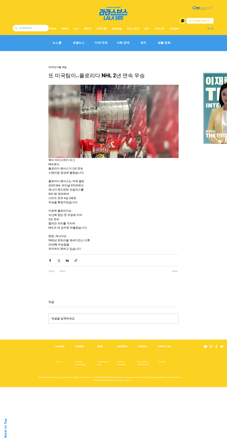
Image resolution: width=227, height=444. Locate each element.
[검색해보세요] (30, 28)
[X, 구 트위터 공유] (58, 260)
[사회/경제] (123, 43)
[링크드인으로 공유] (67, 260)
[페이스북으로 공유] (50, 260)
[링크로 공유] (76, 260)
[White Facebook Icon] (216, 346)
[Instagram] (211, 346)
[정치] (143, 43)
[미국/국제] (101, 43)
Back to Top (5, 428)
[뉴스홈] (57, 43)
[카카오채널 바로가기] (200, 21)
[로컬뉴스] (78, 43)
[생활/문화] (164, 43)
